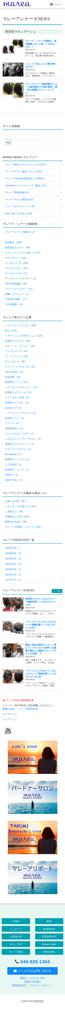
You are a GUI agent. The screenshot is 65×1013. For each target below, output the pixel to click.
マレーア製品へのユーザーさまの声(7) (25, 164)
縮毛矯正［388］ (14, 242)
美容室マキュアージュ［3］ (20, 444)
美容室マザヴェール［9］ (19, 392)
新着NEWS (49, 929)
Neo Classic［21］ (15, 371)
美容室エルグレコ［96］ (18, 340)
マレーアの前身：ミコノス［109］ (23, 526)
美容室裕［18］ (13, 377)
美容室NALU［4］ (15, 428)
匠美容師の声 (49, 936)
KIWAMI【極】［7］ (16, 299)
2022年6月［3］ (14, 553)
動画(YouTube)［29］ (16, 521)
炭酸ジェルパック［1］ (17, 294)
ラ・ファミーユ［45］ (17, 356)
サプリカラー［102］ (16, 257)
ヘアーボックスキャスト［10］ (22, 387)
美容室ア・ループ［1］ (17, 469)
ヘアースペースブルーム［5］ (21, 413)
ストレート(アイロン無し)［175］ (23, 252)
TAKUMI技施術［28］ (16, 283)
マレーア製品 (16, 951)
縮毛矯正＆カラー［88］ (18, 247)
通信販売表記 (19, 985)
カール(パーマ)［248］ (17, 263)
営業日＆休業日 (32, 981)
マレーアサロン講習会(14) (19, 199)
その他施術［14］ (15, 304)
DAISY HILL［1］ (14, 480)
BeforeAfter (49, 951)
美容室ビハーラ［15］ (17, 382)
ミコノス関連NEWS (27, 708)
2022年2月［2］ (14, 574)
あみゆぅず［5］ (14, 407)
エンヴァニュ (10, 719)
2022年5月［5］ (14, 558)
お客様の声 (16, 936)
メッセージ (16, 929)
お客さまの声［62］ (16, 501)
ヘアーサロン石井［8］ (17, 397)
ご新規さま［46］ (15, 511)
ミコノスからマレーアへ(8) (19, 206)
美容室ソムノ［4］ (15, 418)
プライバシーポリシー (41, 985)
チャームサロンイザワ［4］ (20, 433)
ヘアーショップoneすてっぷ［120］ (24, 335)
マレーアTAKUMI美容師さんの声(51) (25, 178)
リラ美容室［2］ (14, 464)
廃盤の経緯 (9, 708)
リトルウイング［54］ (17, 351)
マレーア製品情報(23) (16, 192)
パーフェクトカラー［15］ (19, 288)
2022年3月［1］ (14, 569)
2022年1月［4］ (14, 580)
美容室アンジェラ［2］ (17, 459)
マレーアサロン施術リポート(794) (23, 171)
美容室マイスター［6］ (17, 402)
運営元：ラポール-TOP (32, 978)
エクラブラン (10, 714)
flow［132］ (11, 330)
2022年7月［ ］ (13, 548)
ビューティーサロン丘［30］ (21, 366)
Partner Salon (49, 944)
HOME (15, 921)
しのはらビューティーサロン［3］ (23, 438)
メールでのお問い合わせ (32, 971)
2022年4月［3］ (14, 564)
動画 (49, 921)
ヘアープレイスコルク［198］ (21, 325)
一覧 (57, 591)
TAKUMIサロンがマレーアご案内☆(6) (25, 185)
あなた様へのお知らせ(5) (18, 213)
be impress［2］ (14, 454)
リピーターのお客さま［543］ (21, 506)
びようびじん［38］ (16, 361)
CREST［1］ (12, 474)
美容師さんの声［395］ (18, 516)
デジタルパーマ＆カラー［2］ (21, 278)
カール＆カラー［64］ (17, 268)
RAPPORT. (39, 1001)
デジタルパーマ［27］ (17, 273)
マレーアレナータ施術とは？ (20, 232)
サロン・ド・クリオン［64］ (21, 346)
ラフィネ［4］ (13, 423)
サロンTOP (16, 944)
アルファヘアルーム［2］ (19, 449)
